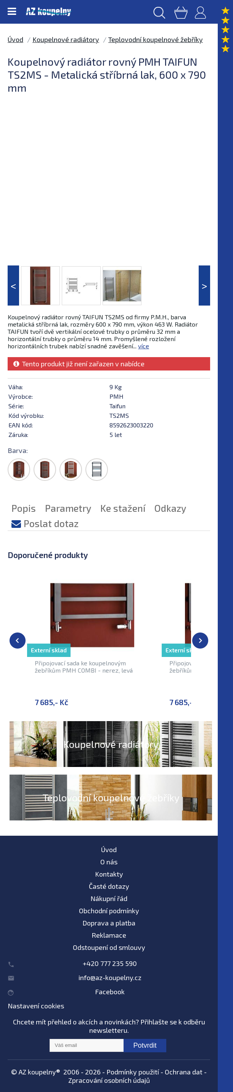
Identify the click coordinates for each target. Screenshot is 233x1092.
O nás (108, 861)
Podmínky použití (132, 1072)
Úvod (15, 39)
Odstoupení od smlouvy (109, 947)
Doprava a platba (108, 923)
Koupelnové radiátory (65, 39)
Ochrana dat (183, 1072)
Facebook (110, 991)
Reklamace (109, 935)
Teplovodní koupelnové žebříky (155, 39)
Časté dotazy (109, 886)
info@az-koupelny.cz (110, 977)
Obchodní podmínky (109, 910)
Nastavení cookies (36, 1005)
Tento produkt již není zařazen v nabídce (79, 363)
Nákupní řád (108, 898)
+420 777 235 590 (110, 963)
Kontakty (109, 874)
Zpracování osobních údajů (109, 1080)
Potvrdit (144, 1045)
